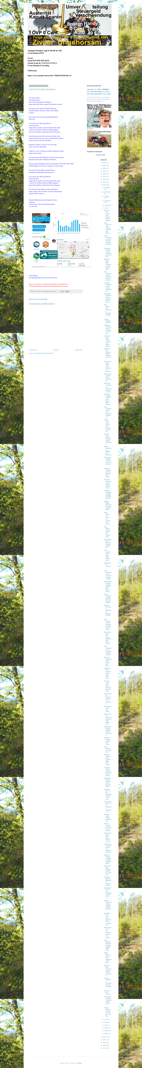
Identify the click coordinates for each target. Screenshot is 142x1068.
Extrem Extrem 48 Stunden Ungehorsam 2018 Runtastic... (107, 905)
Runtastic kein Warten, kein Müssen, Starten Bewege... (107, 215)
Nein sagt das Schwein (107, 992)
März (106, 1028)
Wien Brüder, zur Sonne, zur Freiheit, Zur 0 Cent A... (107, 518)
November (107, 192)
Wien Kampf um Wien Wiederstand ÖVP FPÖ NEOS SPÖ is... (107, 586)
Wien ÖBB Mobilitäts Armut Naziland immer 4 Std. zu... (107, 298)
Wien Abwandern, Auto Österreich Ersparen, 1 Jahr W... (108, 276)
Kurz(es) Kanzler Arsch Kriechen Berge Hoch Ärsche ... (107, 759)
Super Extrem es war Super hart (107, 749)
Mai (105, 1022)
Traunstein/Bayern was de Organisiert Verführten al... (107, 807)
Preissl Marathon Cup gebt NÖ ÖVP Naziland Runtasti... (107, 598)
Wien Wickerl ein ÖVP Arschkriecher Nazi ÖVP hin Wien (107, 624)
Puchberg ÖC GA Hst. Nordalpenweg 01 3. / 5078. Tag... (107, 794)
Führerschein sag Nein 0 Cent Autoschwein (107, 377)
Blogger (79, 1063)
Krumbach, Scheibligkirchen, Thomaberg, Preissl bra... (107, 329)
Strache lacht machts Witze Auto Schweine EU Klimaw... (107, 366)
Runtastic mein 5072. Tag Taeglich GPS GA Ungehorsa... (107, 970)
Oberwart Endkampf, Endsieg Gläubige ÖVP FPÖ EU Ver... (107, 495)
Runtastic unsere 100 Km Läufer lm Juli (107, 818)
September (107, 201)
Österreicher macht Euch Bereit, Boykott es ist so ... (107, 837)
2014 (104, 1045)
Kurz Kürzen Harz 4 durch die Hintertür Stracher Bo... (107, 543)
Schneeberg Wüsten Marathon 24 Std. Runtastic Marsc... (107, 782)
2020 (104, 179)
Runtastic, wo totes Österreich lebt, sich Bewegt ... (107, 827)
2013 (104, 1048)
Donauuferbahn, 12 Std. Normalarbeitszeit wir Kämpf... (107, 932)
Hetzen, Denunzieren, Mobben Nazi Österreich (107, 451)
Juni (105, 1019)
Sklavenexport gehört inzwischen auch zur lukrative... (107, 462)
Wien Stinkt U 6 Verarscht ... (107, 565)
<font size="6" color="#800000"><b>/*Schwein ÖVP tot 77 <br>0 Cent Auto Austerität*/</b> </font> (99, 91)
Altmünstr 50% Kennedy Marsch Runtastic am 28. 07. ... (107, 354)
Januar (106, 1033)
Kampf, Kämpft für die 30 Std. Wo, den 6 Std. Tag (107, 1012)
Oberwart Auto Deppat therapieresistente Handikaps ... (107, 439)
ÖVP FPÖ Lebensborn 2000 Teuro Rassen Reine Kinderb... (107, 399)
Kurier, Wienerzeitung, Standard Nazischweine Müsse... (107, 228)
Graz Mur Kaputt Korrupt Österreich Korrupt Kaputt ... (107, 771)
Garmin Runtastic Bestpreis (107, 320)
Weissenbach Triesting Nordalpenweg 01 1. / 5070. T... (107, 1001)
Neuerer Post (33, 350)
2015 (104, 1042)
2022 (104, 174)
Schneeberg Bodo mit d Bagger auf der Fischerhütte (107, 731)
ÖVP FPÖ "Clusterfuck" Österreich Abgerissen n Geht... (107, 387)
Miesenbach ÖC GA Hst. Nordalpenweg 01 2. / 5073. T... (107, 893)
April (106, 1025)
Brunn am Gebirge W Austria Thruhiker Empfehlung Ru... (107, 859)
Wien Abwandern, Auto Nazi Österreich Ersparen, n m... (107, 412)
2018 (104, 185)
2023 (104, 171)
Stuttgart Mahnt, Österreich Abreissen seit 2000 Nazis (107, 505)
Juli (105, 208)
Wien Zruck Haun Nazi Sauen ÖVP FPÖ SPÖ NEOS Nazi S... (107, 638)
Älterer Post (78, 350)
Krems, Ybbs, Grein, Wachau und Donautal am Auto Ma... (107, 425)
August (106, 205)
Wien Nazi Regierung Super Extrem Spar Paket (107, 661)
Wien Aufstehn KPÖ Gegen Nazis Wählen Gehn (107, 555)
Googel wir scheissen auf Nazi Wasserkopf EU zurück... (107, 473)
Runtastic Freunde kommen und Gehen (107, 741)
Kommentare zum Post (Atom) (44, 353)
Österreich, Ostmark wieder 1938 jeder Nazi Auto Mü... (107, 252)
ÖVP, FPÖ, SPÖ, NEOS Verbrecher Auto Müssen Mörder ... (107, 341)
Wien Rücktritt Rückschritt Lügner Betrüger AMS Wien (107, 945)
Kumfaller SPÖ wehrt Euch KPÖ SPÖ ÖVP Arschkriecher (107, 919)
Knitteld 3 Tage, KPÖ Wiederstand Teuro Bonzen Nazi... (107, 264)
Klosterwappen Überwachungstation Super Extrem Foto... (107, 719)
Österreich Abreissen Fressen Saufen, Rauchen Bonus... (107, 484)
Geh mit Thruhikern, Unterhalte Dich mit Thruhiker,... (107, 983)
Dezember (107, 187)
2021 (104, 176)
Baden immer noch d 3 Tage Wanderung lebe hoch (107, 958)
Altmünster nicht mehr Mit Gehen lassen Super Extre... (107, 673)
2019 (104, 182)
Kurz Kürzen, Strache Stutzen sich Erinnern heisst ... (107, 532)
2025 (104, 165)
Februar (106, 1030)
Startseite (55, 350)
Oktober (106, 196)
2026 (104, 162)
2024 (104, 168)
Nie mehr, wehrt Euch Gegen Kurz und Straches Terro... (107, 686)
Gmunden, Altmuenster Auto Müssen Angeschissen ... (107, 287)
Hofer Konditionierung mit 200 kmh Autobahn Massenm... (107, 240)
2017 (104, 1037)
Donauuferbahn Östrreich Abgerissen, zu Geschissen (107, 698)
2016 (104, 1039)
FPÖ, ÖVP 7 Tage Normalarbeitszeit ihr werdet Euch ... (107, 870)
